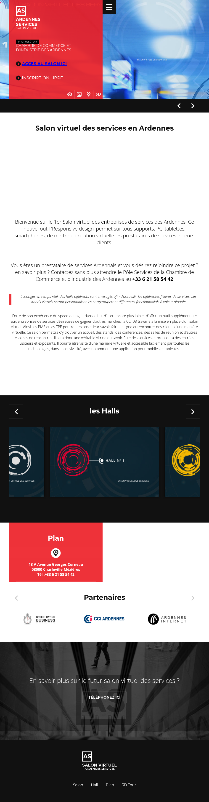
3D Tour (129, 785)
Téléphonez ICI (104, 697)
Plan (110, 785)
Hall (94, 785)
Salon (78, 785)
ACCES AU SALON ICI (44, 63)
